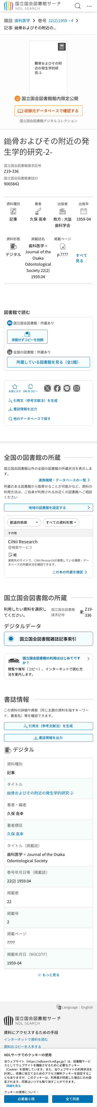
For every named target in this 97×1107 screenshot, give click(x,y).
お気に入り (15, 388)
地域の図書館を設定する (60, 507)
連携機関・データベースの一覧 (65, 480)
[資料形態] (61, 522)
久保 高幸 (15, 834)
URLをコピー (30, 388)
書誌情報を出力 (22, 408)
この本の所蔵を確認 (70, 572)
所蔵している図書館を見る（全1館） (48, 362)
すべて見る (81, 257)
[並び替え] (24, 522)
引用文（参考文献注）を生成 (32, 400)
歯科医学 (22, 20)
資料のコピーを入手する (22, 1046)
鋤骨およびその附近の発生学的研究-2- (40, 793)
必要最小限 (26, 1098)
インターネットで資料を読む (26, 1039)
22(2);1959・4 (60, 20)
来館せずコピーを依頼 (27, 336)
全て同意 (72, 1098)
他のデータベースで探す (29, 418)
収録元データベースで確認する (48, 110)
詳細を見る (13, 1086)
